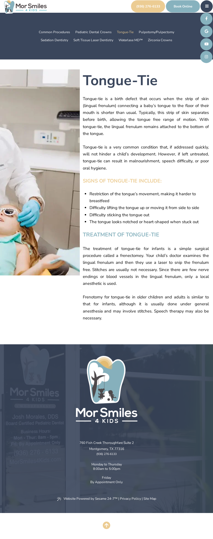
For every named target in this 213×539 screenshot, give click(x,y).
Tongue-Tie (125, 32)
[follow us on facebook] (206, 19)
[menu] (207, 6)
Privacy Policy (130, 498)
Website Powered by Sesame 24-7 (87, 498)
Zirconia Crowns (160, 40)
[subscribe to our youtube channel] (206, 44)
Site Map (149, 498)
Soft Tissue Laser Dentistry (93, 40)
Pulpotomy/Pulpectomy (156, 32)
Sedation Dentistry (54, 40)
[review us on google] (206, 31)
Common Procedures (54, 32)
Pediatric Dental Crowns (93, 32)
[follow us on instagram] (206, 57)
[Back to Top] (107, 526)
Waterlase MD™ (131, 40)
